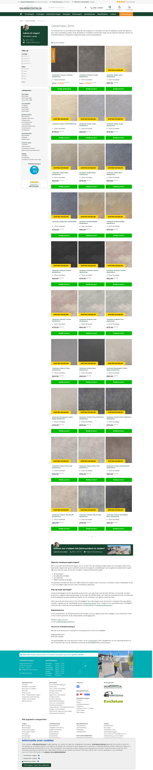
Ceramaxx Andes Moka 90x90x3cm (87, 173)
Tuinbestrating (54, 723)
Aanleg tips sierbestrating (30, 697)
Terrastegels (29, 14)
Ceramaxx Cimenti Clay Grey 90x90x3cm (89, 466)
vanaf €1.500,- (61, 2)
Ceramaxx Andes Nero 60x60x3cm (114, 173)
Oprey (78, 702)
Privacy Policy (54, 693)
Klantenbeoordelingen (56, 701)
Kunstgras (24, 155)
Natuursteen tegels (27, 100)
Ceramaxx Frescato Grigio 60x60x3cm (88, 75)
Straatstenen (53, 736)
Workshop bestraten (56, 705)
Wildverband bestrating (28, 126)
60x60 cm (26, 56)
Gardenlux (79, 706)
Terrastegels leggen (110, 732)
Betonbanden (25, 135)
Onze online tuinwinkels (57, 689)
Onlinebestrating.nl (82, 704)
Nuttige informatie (55, 691)
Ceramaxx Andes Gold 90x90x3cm (64, 124)
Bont (25, 73)
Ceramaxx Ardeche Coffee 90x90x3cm (61, 320)
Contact (113, 14)
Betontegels (77, 14)
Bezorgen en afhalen (29, 689)
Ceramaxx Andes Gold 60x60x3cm (114, 75)
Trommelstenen (26, 124)
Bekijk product (91, 89)
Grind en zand (26, 142)
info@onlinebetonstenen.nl (65, 622)
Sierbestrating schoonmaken (113, 736)
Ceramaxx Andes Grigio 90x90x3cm (115, 124)
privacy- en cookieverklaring (54, 752)
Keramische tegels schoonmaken (60, 711)
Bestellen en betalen (29, 687)
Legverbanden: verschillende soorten (61, 707)
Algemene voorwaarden (57, 695)
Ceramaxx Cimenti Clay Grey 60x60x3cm (62, 466)
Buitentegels (25, 109)
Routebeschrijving (25, 673)
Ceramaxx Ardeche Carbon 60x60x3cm (61, 271)
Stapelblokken (102, 14)
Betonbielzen (81, 725)
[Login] (119, 8)
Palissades (24, 137)
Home (21, 21)
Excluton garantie (55, 699)
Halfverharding (26, 146)
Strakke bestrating (27, 122)
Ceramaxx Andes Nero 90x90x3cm (64, 221)
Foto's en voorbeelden (56, 703)
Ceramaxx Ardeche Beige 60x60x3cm (88, 222)
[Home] (30, 7)
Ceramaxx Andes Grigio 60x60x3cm (87, 124)
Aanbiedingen (126, 14)
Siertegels (66, 14)
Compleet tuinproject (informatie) (31, 159)
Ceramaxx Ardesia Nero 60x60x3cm (87, 369)
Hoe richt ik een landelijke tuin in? (115, 734)
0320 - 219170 (30, 40)
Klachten (25, 691)
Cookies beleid (54, 697)
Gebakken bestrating (28, 118)
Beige (25, 71)
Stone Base (80, 710)
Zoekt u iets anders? (29, 699)
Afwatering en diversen (28, 148)
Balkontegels (25, 111)
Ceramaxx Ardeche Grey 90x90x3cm (115, 320)
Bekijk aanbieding (64, 89)
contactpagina (93, 641)
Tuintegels (40, 14)
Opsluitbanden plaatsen (57, 713)
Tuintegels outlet (109, 730)
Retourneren (26, 693)
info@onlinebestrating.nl (33, 42)
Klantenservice (27, 701)
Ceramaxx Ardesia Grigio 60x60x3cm (61, 369)
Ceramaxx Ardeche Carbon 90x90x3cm (88, 271)
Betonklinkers (25, 116)
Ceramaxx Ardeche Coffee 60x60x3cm (116, 271)
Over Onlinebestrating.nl (57, 685)
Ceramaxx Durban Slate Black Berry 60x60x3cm (117, 515)
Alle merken (80, 712)
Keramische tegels (53, 14)
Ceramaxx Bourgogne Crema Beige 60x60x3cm (117, 369)
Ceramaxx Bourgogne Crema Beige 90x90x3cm (62, 418)
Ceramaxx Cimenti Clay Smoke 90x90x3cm (90, 515)
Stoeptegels (25, 107)
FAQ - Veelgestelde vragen (31, 695)
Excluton (38, 2)
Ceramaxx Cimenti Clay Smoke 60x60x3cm (63, 515)
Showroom (53, 687)
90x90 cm (26, 61)
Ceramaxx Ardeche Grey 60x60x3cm (87, 320)
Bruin (25, 76)
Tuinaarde (24, 144)
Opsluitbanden (89, 14)
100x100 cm (27, 63)
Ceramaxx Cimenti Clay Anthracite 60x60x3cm (91, 418)
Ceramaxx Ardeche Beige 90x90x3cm (115, 222)
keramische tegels (90, 603)
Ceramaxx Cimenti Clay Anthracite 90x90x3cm (119, 418)
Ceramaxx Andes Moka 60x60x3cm (60, 173)
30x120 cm (27, 58)
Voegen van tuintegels (57, 709)
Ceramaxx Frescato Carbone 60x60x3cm (62, 75)
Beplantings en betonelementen (31, 150)
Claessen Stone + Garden (85, 708)
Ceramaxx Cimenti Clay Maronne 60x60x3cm (118, 466)
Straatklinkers (25, 130)
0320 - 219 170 (77, 552)
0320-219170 (89, 605)
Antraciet (26, 69)
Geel (25, 78)
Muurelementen (26, 128)
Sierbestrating (26, 114)
